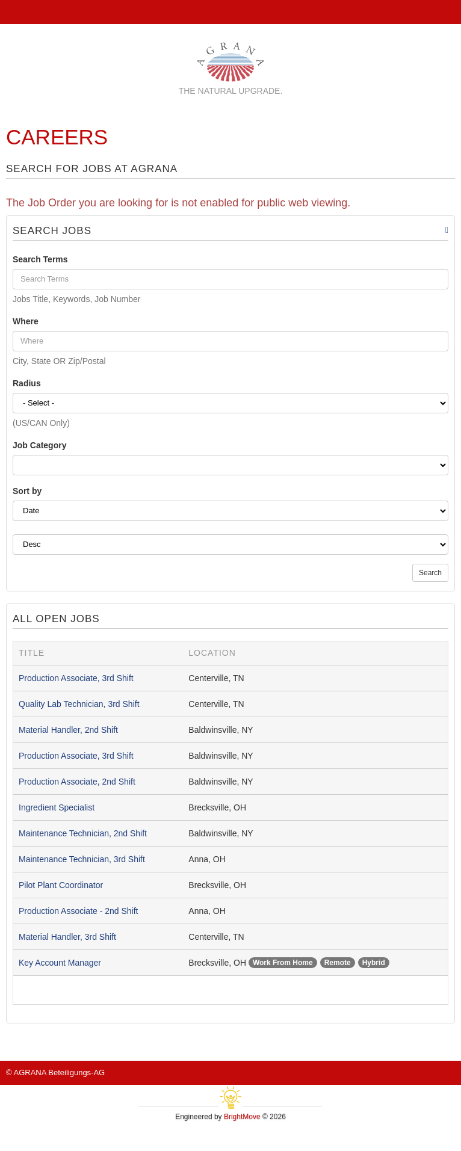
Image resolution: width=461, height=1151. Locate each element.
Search (430, 573)
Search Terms (40, 259)
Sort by (27, 491)
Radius (27, 383)
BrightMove (242, 1116)
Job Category (39, 445)
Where (26, 321)
